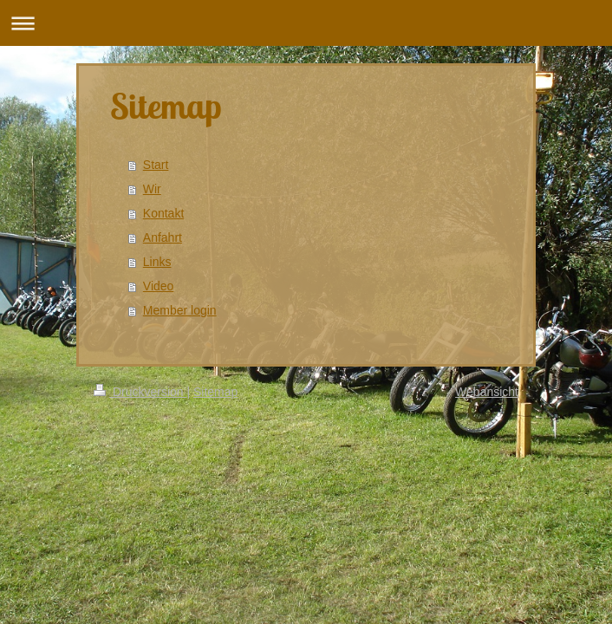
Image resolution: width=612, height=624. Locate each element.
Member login (180, 310)
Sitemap (215, 392)
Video (158, 286)
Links (157, 262)
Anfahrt (162, 237)
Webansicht (486, 392)
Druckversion (140, 392)
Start (156, 165)
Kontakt (163, 213)
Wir (152, 189)
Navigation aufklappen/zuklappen (306, 23)
